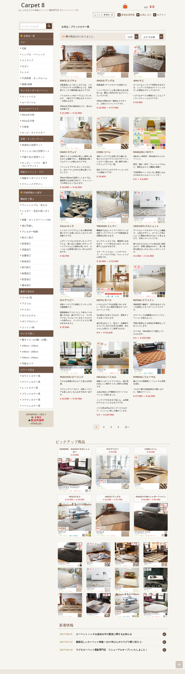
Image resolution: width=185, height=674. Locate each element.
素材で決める (27, 291)
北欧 (23, 48)
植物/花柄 (26, 84)
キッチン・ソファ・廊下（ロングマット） (33, 164)
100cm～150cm (29, 345)
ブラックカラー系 (30, 393)
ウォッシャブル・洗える (34, 205)
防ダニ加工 (27, 237)
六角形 (25, 126)
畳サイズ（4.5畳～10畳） (35, 339)
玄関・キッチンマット (32, 138)
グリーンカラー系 (30, 381)
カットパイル (28, 96)
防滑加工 (26, 243)
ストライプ (27, 60)
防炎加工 (26, 261)
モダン (25, 66)
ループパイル (28, 102)
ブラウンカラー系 (30, 399)
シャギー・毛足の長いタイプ (35, 212)
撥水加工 (26, 285)
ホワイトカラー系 (30, 375)
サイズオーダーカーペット (34, 90)
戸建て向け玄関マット (33, 156)
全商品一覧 (27, 35)
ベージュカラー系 (30, 405)
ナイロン (26, 309)
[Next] (127, 427)
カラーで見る (27, 369)
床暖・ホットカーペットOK (36, 219)
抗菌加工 (26, 255)
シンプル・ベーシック (33, 54)
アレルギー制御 (29, 231)
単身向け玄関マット (32, 144)
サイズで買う (27, 333)
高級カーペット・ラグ (32, 171)
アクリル (26, 303)
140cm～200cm (29, 351)
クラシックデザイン (32, 184)
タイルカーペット (29, 108)
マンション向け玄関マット (35, 151)
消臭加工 (26, 249)
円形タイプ (27, 363)
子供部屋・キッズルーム (34, 78)
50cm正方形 (27, 120)
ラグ (22, 42)
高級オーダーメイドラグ (34, 178)
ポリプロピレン (29, 321)
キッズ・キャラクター (33, 132)
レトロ (25, 72)
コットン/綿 (27, 327)
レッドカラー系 (29, 387)
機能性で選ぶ (27, 198)
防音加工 (26, 279)
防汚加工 (26, 267)
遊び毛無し (27, 225)
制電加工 (26, 273)
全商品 (64, 26)
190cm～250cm (29, 357)
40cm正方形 (27, 114)
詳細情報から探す (31, 192)
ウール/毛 (26, 297)
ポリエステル (28, 315)
